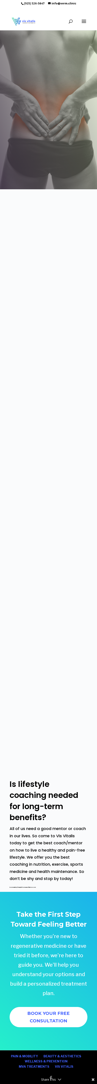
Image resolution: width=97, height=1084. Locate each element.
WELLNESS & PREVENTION (46, 1061)
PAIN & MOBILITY (24, 1056)
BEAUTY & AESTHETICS (62, 1056)
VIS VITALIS (64, 1066)
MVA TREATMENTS (34, 1066)
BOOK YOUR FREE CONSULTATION (48, 1017)
